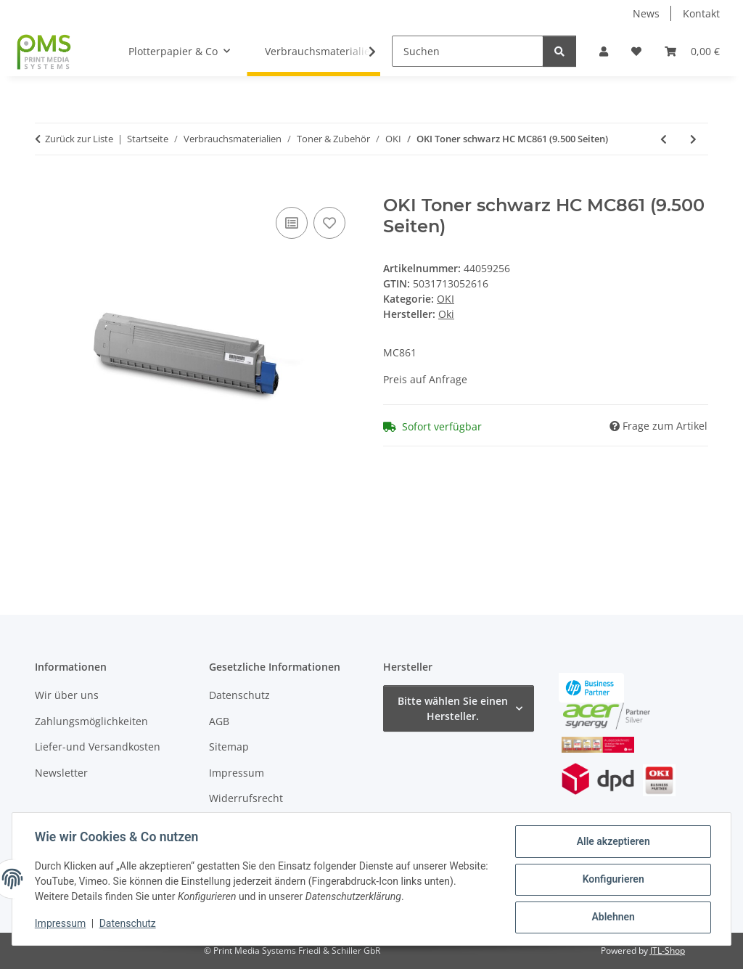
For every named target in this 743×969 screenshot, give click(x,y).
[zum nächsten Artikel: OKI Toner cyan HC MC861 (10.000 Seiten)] (693, 139)
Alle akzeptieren (612, 842)
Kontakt (701, 13)
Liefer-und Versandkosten (97, 746)
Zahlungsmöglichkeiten (91, 721)
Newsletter (61, 773)
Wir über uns (67, 695)
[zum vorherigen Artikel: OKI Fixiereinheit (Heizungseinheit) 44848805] (663, 139)
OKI (445, 299)
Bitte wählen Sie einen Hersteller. (453, 708)
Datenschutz (128, 924)
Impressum (61, 924)
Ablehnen (612, 917)
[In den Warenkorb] (46, 187)
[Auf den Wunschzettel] (329, 223)
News (646, 13)
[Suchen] (467, 51)
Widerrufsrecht (246, 798)
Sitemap (229, 746)
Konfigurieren (612, 880)
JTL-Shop (667, 950)
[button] (604, 51)
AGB (219, 721)
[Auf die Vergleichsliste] (292, 223)
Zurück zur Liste (79, 138)
